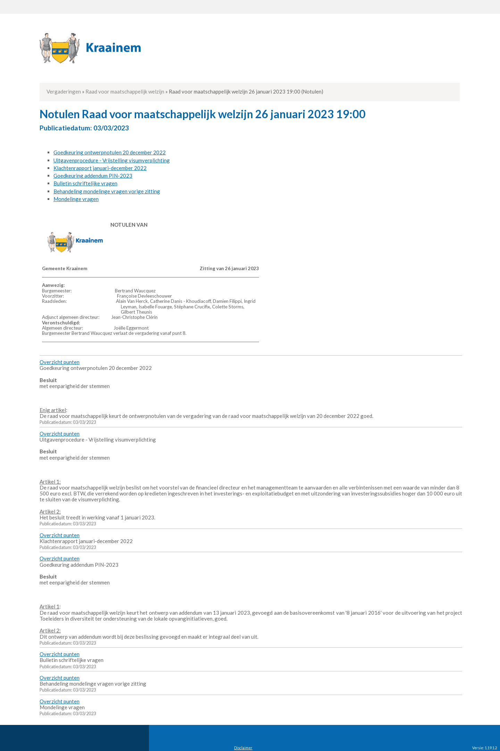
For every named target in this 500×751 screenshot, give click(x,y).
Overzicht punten (60, 362)
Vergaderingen (64, 91)
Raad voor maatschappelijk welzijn (124, 91)
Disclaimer (243, 748)
